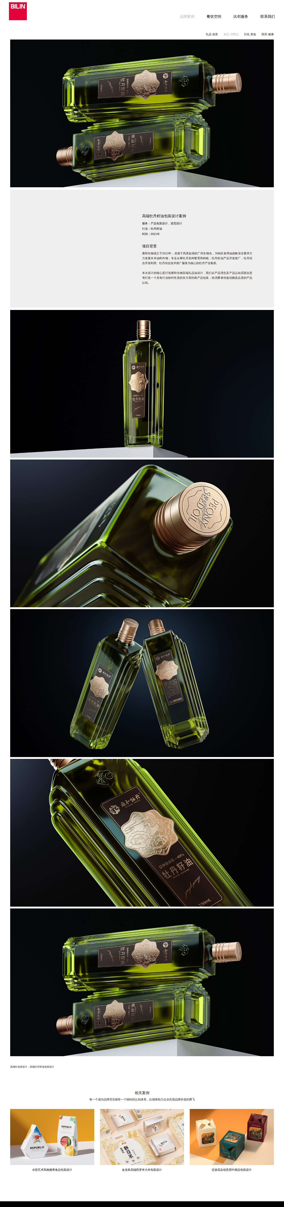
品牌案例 (186, 16)
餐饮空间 (212, 16)
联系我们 (266, 16)
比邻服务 (239, 16)
